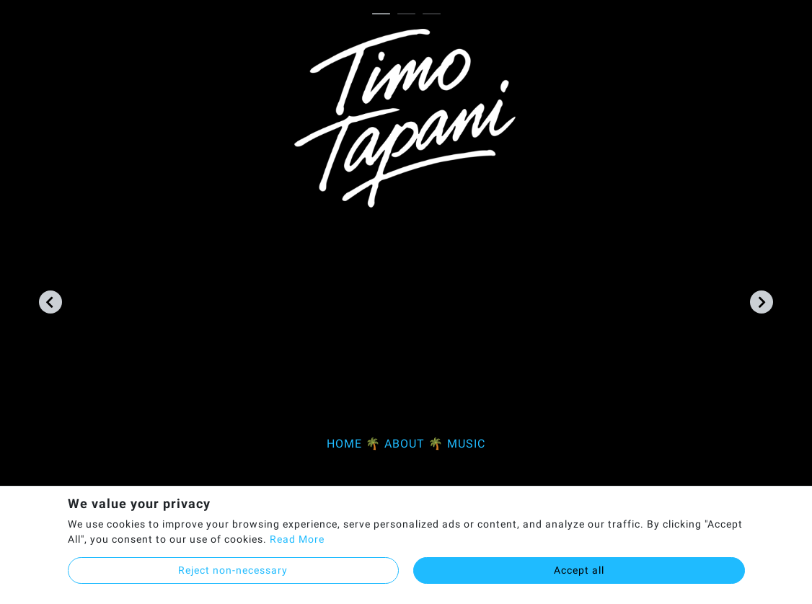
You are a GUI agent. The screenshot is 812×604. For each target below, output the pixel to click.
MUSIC (466, 443)
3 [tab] (435, 14)
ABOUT (404, 443)
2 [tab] (410, 14)
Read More (297, 539)
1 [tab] (384, 14)
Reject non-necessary (233, 570)
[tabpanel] (406, 247)
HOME (344, 443)
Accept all (579, 570)
